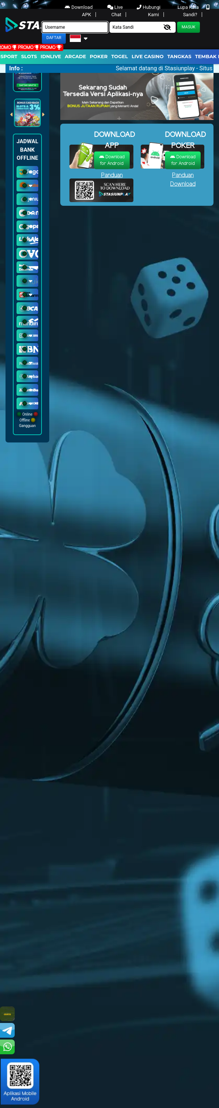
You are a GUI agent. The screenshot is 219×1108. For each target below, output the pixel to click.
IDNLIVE (51, 56)
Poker (98, 56)
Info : (16, 68)
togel (119, 56)
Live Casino (148, 56)
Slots (29, 56)
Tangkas (179, 56)
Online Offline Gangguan (27, 420)
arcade (75, 56)
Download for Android (112, 160)
